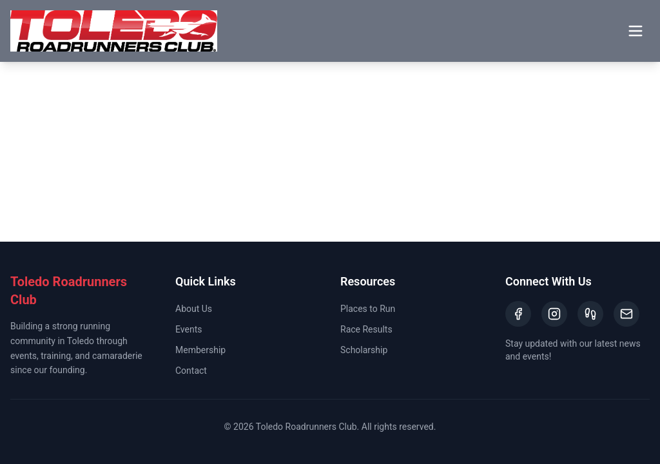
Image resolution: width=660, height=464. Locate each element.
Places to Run (367, 309)
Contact (191, 370)
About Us (193, 309)
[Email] (626, 314)
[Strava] (590, 314)
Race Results (366, 329)
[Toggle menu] (635, 31)
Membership (200, 350)
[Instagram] (554, 314)
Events (188, 329)
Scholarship (363, 350)
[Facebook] (518, 314)
